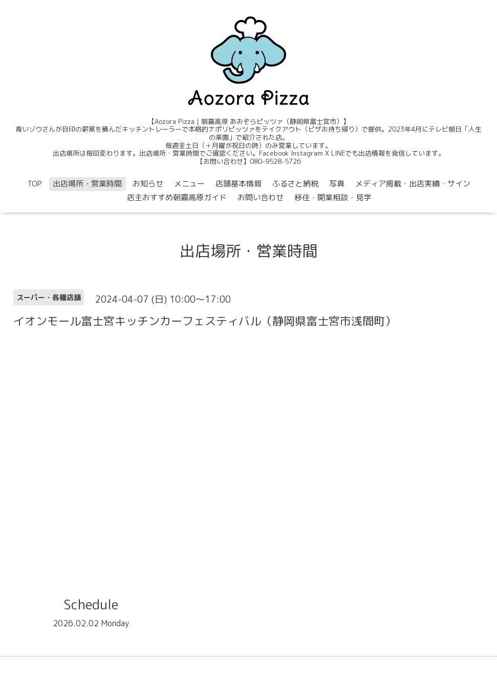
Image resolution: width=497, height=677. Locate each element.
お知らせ (148, 183)
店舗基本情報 (238, 183)
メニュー (189, 183)
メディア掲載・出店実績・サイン (412, 183)
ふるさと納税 (295, 183)
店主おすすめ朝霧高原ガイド (177, 197)
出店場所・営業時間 (87, 183)
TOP (35, 183)
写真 (336, 183)
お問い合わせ (260, 197)
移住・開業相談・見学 (332, 197)
